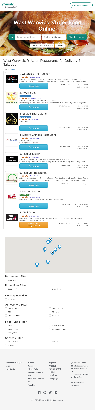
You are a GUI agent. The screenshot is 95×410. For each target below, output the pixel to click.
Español (52, 363)
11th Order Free (13, 289)
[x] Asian (13, 69)
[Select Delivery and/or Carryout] (54, 37)
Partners (31, 363)
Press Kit (31, 385)
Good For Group (14, 315)
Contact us (76, 377)
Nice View (56, 312)
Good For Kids (57, 308)
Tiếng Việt (53, 379)
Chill (9, 312)
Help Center (10, 369)
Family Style (12, 333)
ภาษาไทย (53, 375)
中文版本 (52, 366)
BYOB (10, 326)
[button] (59, 247)
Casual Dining (13, 308)
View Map (59, 45)
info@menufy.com (79, 366)
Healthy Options (58, 326)
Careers (31, 366)
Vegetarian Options (59, 329)
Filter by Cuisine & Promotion (42, 45)
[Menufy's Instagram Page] (44, 392)
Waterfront (56, 315)
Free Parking (13, 342)
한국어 (52, 372)
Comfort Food (13, 329)
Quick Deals (56, 289)
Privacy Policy (33, 369)
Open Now (12, 280)
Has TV (55, 342)
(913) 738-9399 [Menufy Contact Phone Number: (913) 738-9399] (78, 363)
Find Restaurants (76, 37)
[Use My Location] (11, 37)
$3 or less (12, 299)
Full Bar (11, 345)
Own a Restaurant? (81, 5)
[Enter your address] (28, 37)
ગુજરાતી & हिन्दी (55, 369)
